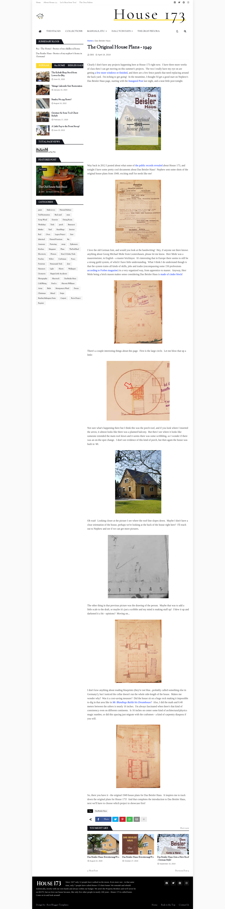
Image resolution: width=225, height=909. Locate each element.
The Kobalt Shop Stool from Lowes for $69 (64, 74)
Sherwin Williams (67, 283)
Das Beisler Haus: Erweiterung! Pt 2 (103, 857)
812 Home (59, 65)
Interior (72, 229)
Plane (62, 249)
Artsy (40, 288)
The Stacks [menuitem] (53, 31)
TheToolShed (74, 249)
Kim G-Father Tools (68, 254)
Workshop (42, 224)
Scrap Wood (42, 220)
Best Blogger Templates (57, 905)
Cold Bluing (42, 283)
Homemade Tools (56, 264)
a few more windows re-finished (111, 72)
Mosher (40, 229)
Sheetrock (55, 278)
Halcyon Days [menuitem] (121, 31)
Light (52, 269)
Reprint (41, 303)
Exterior (55, 220)
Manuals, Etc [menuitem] (96, 31)
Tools (52, 224)
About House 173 (50, 2)
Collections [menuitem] (73, 31)
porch (61, 224)
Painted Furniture (56, 239)
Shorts (61, 269)
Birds (49, 288)
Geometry (41, 273)
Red (39, 234)
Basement (71, 224)
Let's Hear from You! (68, 2)
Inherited (41, 239)
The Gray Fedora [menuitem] (148, 31)
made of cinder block (171, 274)
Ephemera (74, 244)
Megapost (52, 249)
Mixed (52, 293)
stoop (63, 244)
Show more (184, 828)
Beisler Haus (75, 65)
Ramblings (60, 229)
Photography (42, 278)
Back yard (58, 215)
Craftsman (62, 259)
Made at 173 (51, 210)
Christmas (42, 293)
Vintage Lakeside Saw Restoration (66, 86)
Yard (50, 229)
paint (40, 210)
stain (68, 215)
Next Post (93, 870)
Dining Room (67, 220)
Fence (73, 259)
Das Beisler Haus (102, 41)
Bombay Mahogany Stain (47, 298)
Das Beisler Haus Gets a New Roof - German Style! (173, 859)
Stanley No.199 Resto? (61, 99)
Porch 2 (54, 283)
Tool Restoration (44, 215)
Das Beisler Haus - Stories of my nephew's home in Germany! (59, 55)
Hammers (41, 269)
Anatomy (41, 244)
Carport (63, 298)
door (68, 264)
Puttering (53, 244)
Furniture (41, 264)
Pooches (41, 259)
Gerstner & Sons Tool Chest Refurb (64, 114)
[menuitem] (40, 31)
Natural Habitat (65, 210)
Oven (48, 234)
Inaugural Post (136, 81)
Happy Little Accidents (58, 273)
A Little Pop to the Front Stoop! (65, 126)
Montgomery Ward (62, 288)
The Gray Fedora (86, 2)
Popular (44, 65)
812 (68, 239)
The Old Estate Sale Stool (52, 187)
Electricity (42, 254)
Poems (76, 288)
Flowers (53, 254)
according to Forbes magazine (102, 270)
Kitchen (41, 249)
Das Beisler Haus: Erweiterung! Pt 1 (138, 857)
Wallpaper (72, 269)
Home (38, 2)
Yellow (51, 259)
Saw (71, 234)
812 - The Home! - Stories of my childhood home (58, 48)
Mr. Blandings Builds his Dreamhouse (132, 702)
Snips (62, 293)
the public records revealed (149, 165)
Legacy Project (60, 234)
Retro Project (76, 298)
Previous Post (181, 870)
